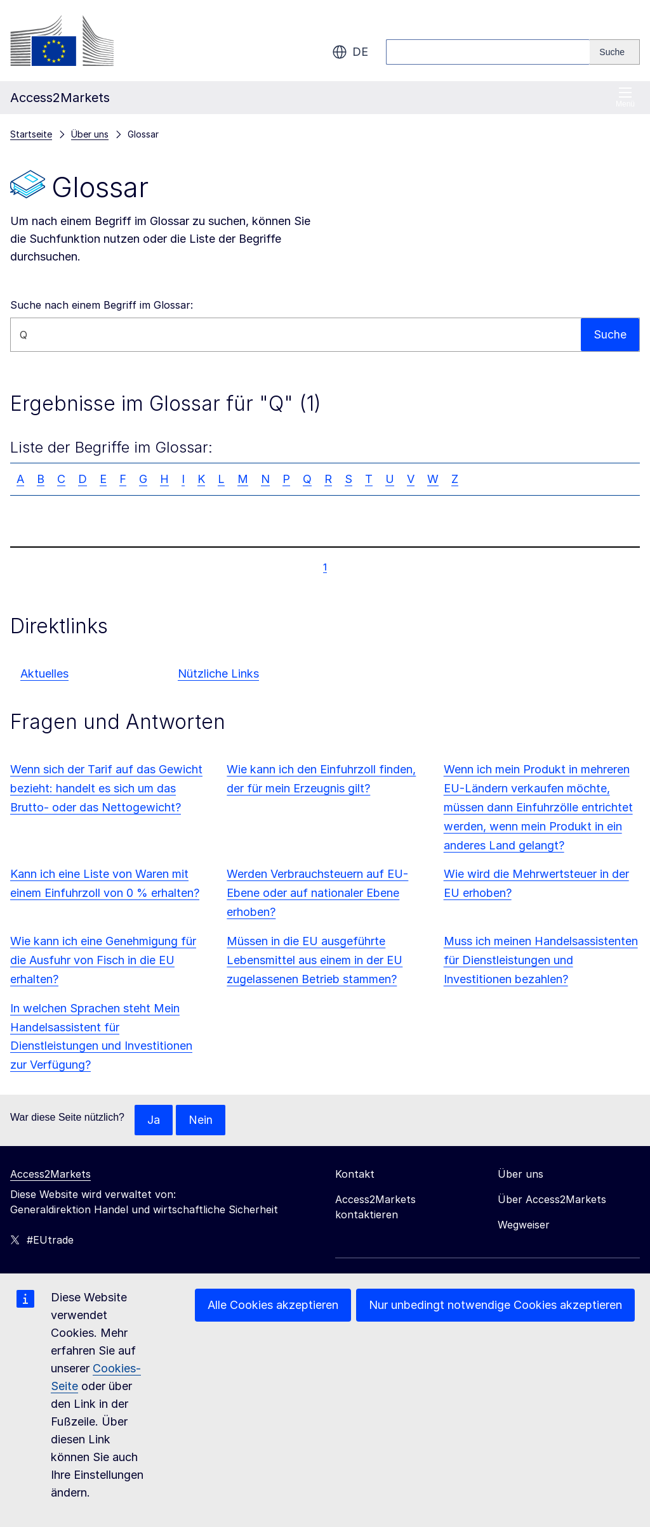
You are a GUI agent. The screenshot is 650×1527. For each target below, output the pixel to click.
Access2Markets (50, 1174)
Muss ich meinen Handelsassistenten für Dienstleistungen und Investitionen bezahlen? (541, 960)
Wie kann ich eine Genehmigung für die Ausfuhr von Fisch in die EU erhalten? (103, 960)
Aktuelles (44, 673)
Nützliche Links (218, 673)
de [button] (350, 52)
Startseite (31, 134)
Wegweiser (524, 1224)
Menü (625, 97)
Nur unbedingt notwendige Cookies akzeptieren (495, 1304)
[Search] (615, 52)
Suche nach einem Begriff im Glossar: (101, 305)
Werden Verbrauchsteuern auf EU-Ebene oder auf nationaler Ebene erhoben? (317, 892)
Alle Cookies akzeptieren (273, 1304)
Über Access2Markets (552, 1199)
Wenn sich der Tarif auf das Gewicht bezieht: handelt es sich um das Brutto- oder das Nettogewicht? (106, 788)
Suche (610, 334)
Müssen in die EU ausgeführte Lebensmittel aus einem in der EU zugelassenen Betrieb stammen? (314, 960)
